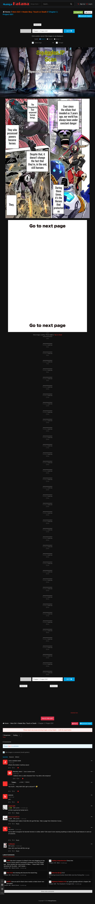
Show (4, 737)
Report (88, 12)
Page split (78, 12)
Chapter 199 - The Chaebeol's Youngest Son (61, 884)
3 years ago (11, 762)
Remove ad (37, 24)
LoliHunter (11, 844)
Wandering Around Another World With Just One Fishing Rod (66, 875)
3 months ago (23, 868)
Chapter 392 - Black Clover (11, 868)
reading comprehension (59, 860)
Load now (49, 345)
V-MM (8, 860)
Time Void (10, 872)
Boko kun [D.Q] (56, 872)
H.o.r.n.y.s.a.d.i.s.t (13, 816)
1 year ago (23, 818)
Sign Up (81, 4)
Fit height (60, 42)
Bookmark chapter (85, 16)
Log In (89, 4)
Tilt (9, 827)
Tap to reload (58, 335)
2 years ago (18, 829)
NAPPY (9, 881)
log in (9, 746)
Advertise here (74, 712)
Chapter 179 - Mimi (54, 863)
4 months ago (24, 808)
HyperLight (11, 806)
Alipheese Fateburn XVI (59, 881)
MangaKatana (52, 900)
